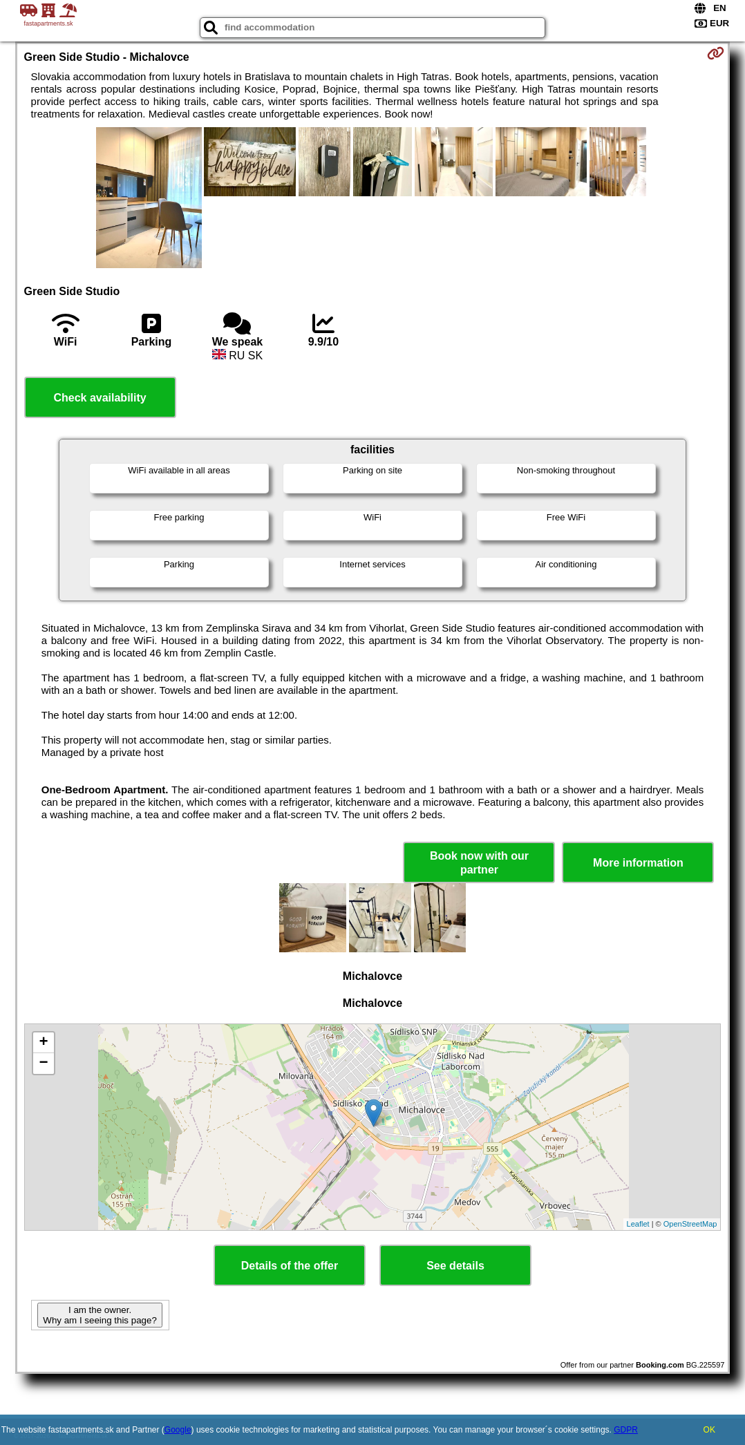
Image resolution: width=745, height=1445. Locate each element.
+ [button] (43, 1042)
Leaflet (638, 1224)
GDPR (626, 1430)
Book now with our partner (479, 862)
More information (638, 863)
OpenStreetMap (690, 1224)
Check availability (99, 398)
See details (455, 1266)
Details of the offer (289, 1266)
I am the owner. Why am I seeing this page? (99, 1315)
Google (177, 1430)
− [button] (43, 1063)
